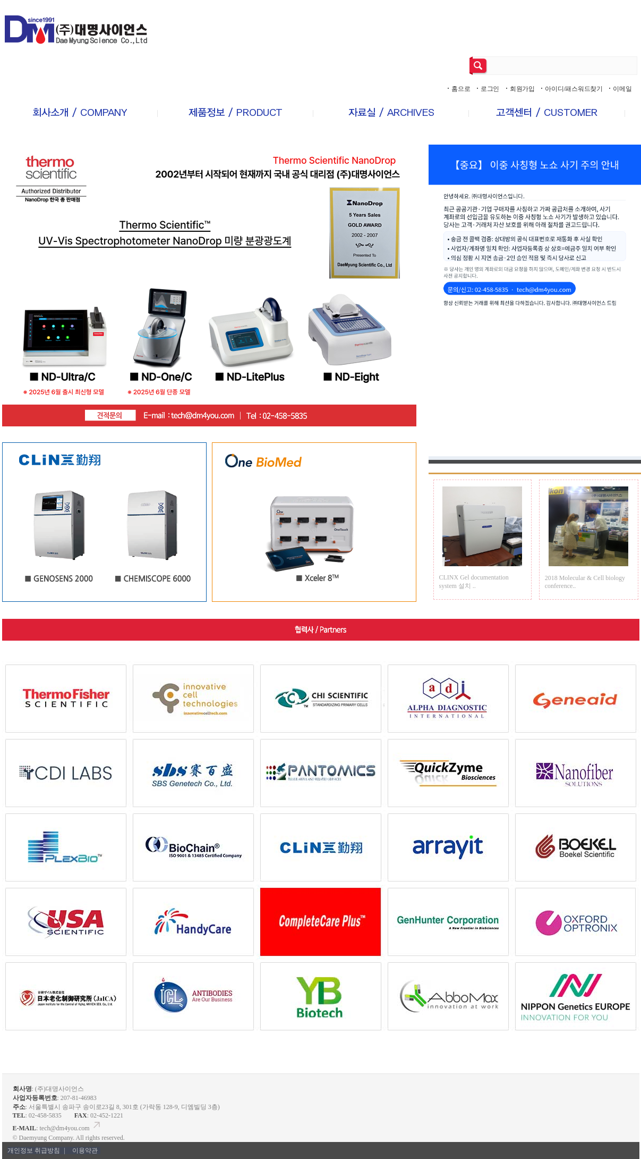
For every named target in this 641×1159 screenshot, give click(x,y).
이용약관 (85, 1150)
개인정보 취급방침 (37, 1150)
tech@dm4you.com (71, 1128)
